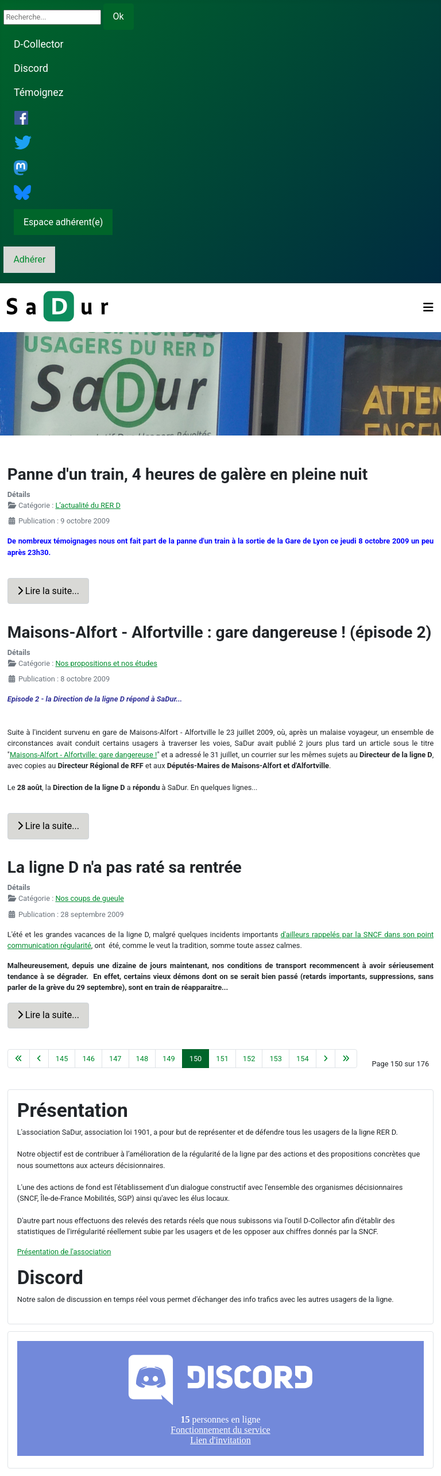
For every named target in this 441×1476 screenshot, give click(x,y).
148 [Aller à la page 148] (142, 1058)
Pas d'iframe (220, 1398)
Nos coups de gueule (89, 898)
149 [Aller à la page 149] (169, 1058)
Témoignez (38, 92)
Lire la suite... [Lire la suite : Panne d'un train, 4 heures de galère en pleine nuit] (48, 590)
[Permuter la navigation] (428, 307)
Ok (118, 16)
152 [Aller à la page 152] (249, 1058)
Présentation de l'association (64, 1251)
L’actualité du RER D (87, 505)
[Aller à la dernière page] (346, 1058)
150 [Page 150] (195, 1058)
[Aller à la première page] (18, 1058)
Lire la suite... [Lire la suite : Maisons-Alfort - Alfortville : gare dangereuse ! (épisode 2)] (48, 825)
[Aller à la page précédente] (39, 1058)
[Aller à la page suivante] (325, 1058)
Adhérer (29, 259)
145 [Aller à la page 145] (62, 1058)
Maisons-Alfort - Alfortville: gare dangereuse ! (83, 754)
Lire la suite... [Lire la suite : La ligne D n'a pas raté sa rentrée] (48, 1014)
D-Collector (39, 44)
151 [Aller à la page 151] (222, 1058)
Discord (31, 68)
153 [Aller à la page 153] (275, 1058)
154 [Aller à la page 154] (302, 1058)
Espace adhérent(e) (63, 222)
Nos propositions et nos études (106, 663)
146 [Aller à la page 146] (88, 1058)
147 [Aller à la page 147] (115, 1058)
